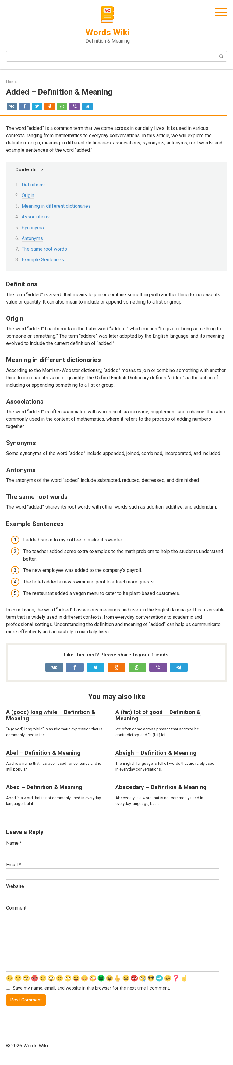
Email (13, 865)
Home (11, 81)
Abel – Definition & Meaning (43, 752)
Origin (28, 195)
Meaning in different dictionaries (56, 206)
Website (15, 886)
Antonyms (32, 238)
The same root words (44, 249)
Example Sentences (43, 260)
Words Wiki (107, 32)
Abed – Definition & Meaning (44, 787)
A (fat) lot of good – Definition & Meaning (158, 715)
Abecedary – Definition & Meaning (161, 787)
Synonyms (33, 228)
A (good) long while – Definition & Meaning (50, 715)
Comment (16, 908)
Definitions (33, 185)
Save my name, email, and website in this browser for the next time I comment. (91, 988)
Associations (36, 217)
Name (14, 843)
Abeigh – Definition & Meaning (155, 752)
